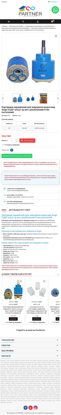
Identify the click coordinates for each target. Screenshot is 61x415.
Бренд (15, 115)
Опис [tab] (4, 210)
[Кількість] (12, 140)
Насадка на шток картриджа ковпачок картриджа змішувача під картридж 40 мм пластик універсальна (37, 311)
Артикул (4, 115)
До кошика (27, 140)
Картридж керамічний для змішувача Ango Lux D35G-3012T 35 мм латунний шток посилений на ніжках (13, 311)
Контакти (4, 2)
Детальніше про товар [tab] (19, 210)
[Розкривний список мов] (53, 2)
